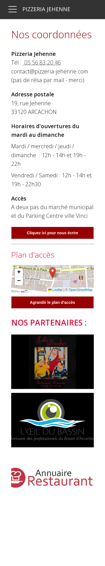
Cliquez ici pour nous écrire (52, 233)
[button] (52, 272)
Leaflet (55, 290)
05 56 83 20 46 (42, 62)
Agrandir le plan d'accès (52, 302)
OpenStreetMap (80, 290)
